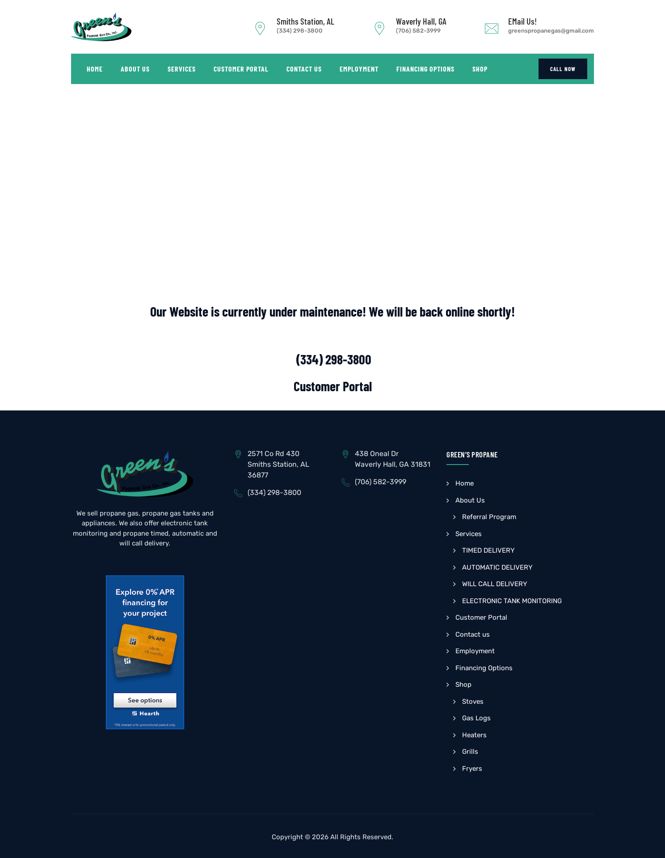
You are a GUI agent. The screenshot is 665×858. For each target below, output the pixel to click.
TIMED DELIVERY (488, 550)
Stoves (473, 701)
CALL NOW (563, 68)
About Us (135, 68)
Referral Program (489, 517)
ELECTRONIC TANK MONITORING (512, 601)
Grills (470, 752)
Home (95, 68)
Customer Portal (241, 68)
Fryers (472, 769)
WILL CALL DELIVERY (494, 584)
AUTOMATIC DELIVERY (497, 567)
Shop (480, 68)
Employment (359, 68)
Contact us (304, 68)
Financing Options (425, 68)
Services (182, 68)
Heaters (474, 735)
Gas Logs (476, 718)
